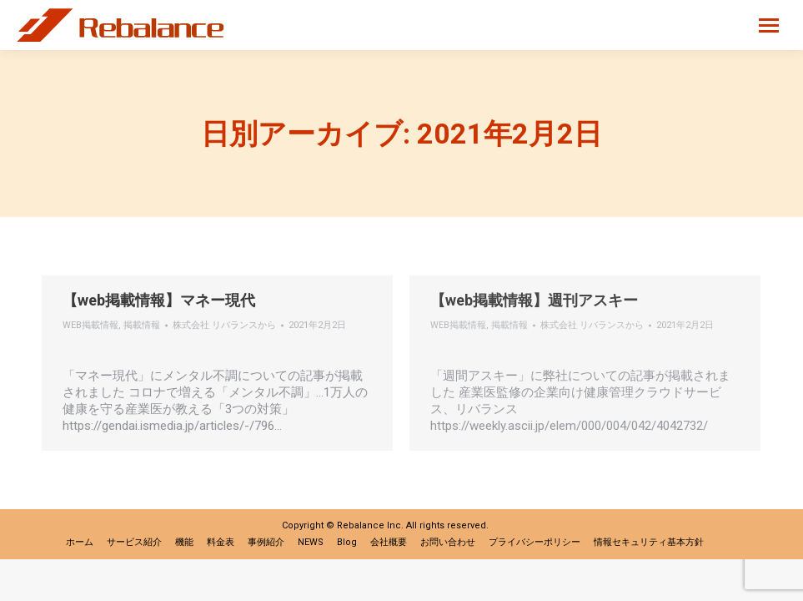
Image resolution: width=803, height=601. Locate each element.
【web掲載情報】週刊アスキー (534, 300)
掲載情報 (141, 325)
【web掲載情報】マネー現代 (159, 300)
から (224, 325)
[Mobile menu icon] (768, 25)
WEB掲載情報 (90, 325)
